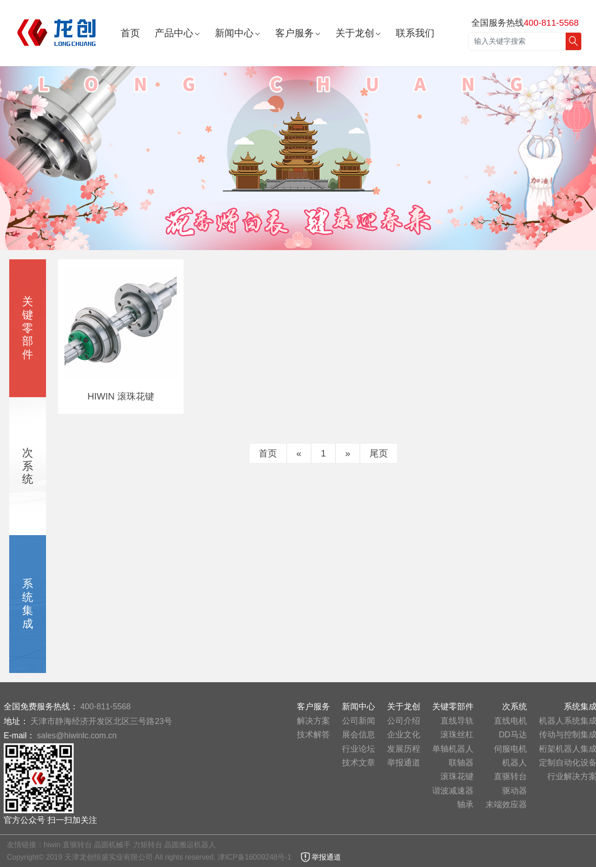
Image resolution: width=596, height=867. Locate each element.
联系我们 (415, 33)
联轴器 (461, 762)
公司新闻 (358, 720)
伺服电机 (510, 748)
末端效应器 (506, 804)
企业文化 (403, 734)
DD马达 (513, 734)
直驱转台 (510, 776)
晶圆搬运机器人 (190, 845)
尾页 (379, 453)
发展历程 (403, 748)
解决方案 (313, 720)
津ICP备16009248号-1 (256, 857)
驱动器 (514, 790)
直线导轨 (457, 720)
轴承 (465, 804)
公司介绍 (403, 720)
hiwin (52, 845)
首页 (130, 33)
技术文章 (358, 762)
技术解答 (313, 734)
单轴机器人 (453, 748)
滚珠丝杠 (457, 734)
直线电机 (510, 720)
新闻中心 (234, 33)
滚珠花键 (457, 776)
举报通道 (403, 762)
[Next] (348, 453)
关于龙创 (355, 33)
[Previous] (299, 453)
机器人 (514, 762)
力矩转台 (147, 845)
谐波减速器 (453, 790)
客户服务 (294, 33)
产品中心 (174, 33)
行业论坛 (358, 748)
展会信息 (358, 734)
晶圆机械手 (112, 845)
